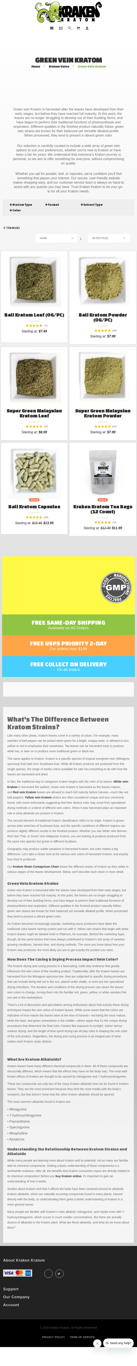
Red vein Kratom (24, 809)
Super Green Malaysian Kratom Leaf (34, 417)
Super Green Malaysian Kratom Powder (103, 417)
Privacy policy (53, 1354)
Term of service (82, 1354)
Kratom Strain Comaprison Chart (36, 883)
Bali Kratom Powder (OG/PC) (103, 317)
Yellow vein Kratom (38, 814)
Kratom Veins (59, 66)
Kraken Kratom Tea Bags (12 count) (102, 517)
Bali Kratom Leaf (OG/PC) (34, 314)
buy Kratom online (68, 1193)
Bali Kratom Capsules (34, 515)
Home (35, 66)
